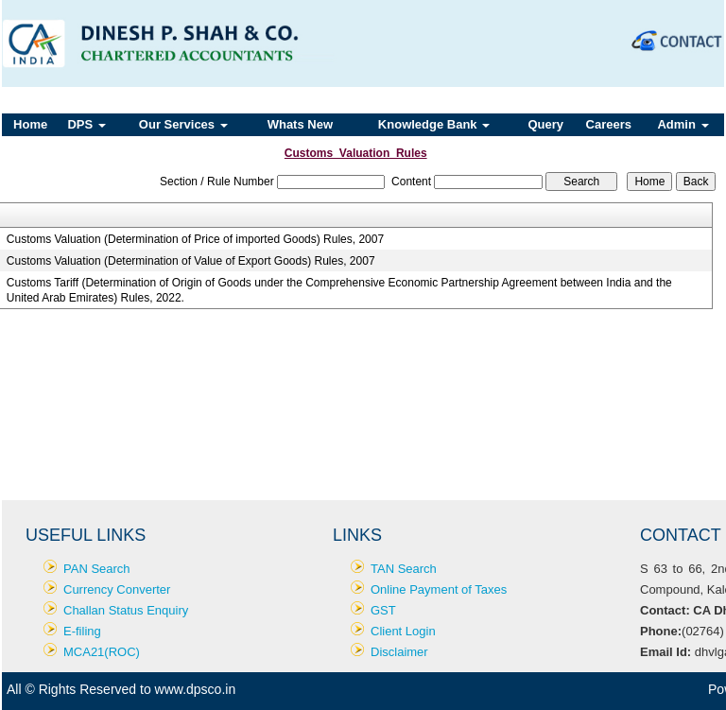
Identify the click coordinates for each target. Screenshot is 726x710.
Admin (682, 124)
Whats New (300, 124)
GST (383, 610)
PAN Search (96, 569)
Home (30, 124)
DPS (86, 124)
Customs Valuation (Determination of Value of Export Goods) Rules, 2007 (191, 261)
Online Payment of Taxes (439, 589)
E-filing (82, 631)
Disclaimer (399, 652)
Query (545, 124)
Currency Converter (116, 589)
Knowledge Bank (434, 124)
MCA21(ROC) (101, 652)
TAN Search (404, 569)
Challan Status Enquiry (125, 610)
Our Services (183, 124)
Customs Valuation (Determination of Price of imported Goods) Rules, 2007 (195, 239)
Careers (608, 124)
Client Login (403, 631)
